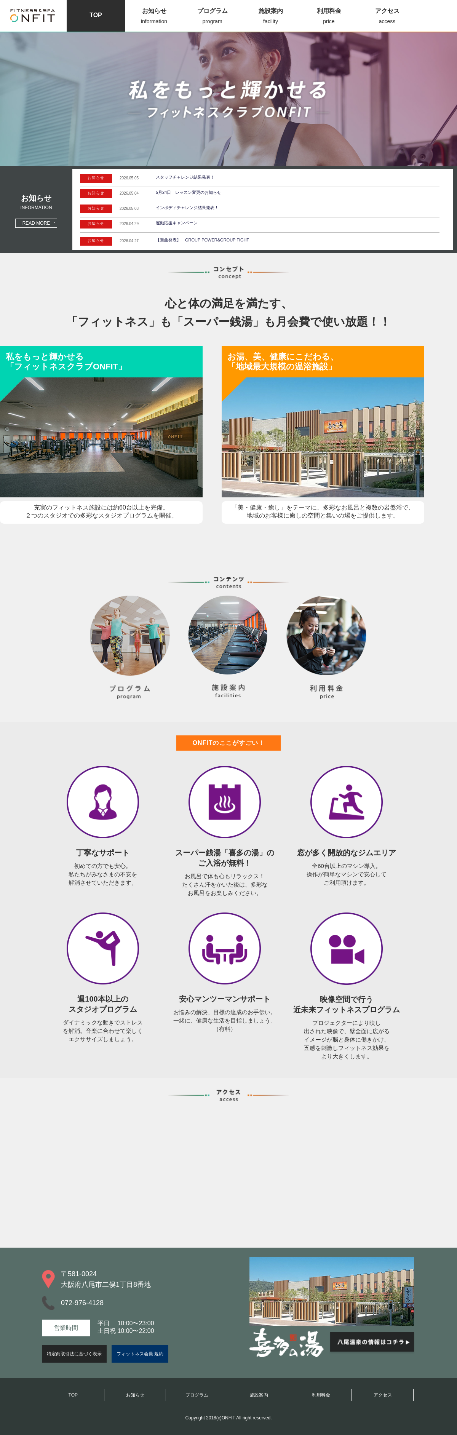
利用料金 (329, 17)
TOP (95, 15)
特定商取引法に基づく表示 (74, 1354)
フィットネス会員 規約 (140, 1354)
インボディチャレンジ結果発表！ (187, 207)
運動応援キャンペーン (177, 223)
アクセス (387, 17)
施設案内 (270, 17)
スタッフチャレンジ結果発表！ (185, 177)
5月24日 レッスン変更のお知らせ (188, 192)
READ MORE (36, 223)
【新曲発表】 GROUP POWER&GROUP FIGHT (202, 240)
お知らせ (154, 17)
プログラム (212, 17)
